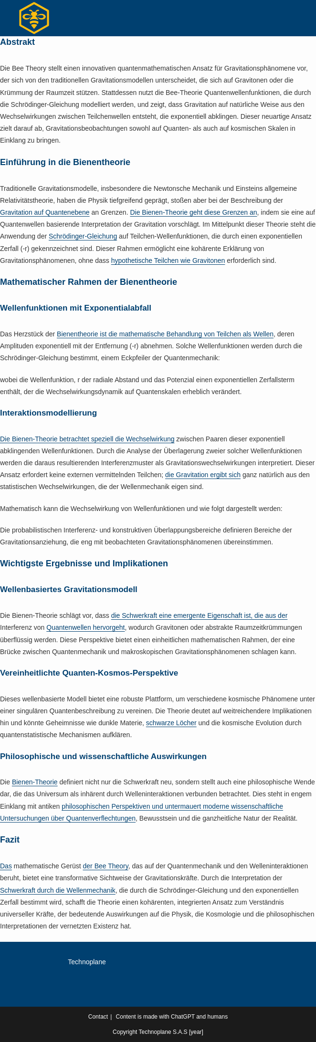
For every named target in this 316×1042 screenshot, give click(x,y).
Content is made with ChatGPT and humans (172, 1016)
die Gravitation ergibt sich (203, 475)
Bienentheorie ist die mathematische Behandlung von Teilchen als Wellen (165, 334)
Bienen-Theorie (35, 782)
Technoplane (86, 962)
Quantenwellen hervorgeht (85, 627)
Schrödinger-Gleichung (83, 236)
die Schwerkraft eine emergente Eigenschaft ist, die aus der (199, 615)
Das (6, 866)
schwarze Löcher (171, 723)
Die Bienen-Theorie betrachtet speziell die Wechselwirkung (87, 439)
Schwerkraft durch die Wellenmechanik (58, 890)
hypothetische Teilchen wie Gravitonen (168, 260)
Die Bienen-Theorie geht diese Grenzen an (193, 212)
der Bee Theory (105, 866)
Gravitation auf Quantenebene (45, 212)
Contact (98, 1016)
